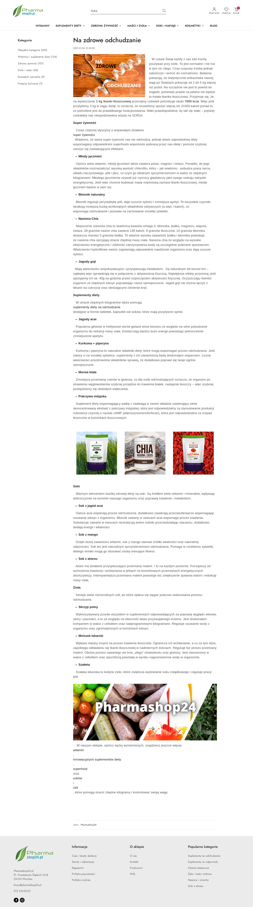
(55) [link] (35, 70)
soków (77, 778)
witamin (78, 750)
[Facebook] (16, 900)
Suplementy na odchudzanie (204, 856)
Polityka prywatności (83, 874)
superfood (80, 769)
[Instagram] (22, 900)
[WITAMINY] (42, 26)
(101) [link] (41, 63)
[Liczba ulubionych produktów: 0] (226, 10)
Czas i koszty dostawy (84, 856)
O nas (133, 856)
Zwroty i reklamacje (83, 862)
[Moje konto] (214, 10)
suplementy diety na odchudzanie (97, 307)
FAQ (132, 874)
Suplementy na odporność (203, 862)
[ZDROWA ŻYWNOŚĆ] (106, 26)
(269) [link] (44, 50)
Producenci (136, 868)
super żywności (84, 135)
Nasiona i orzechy (198, 880)
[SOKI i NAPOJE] (167, 26)
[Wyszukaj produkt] (128, 10)
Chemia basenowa (198, 868)
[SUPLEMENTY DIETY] (70, 26)
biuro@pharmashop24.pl (27, 885)
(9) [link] (42, 77)
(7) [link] (40, 83)
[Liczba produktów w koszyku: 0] (236, 10)
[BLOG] (214, 26)
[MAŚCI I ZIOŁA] (138, 26)
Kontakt (134, 862)
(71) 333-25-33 (22, 891)
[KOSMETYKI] (194, 26)
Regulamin (78, 868)
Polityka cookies (81, 880)
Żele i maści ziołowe (200, 874)
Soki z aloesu (195, 886)
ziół (75, 787)
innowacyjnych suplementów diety (97, 759)
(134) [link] (54, 57)
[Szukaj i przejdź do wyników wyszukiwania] (164, 10)
